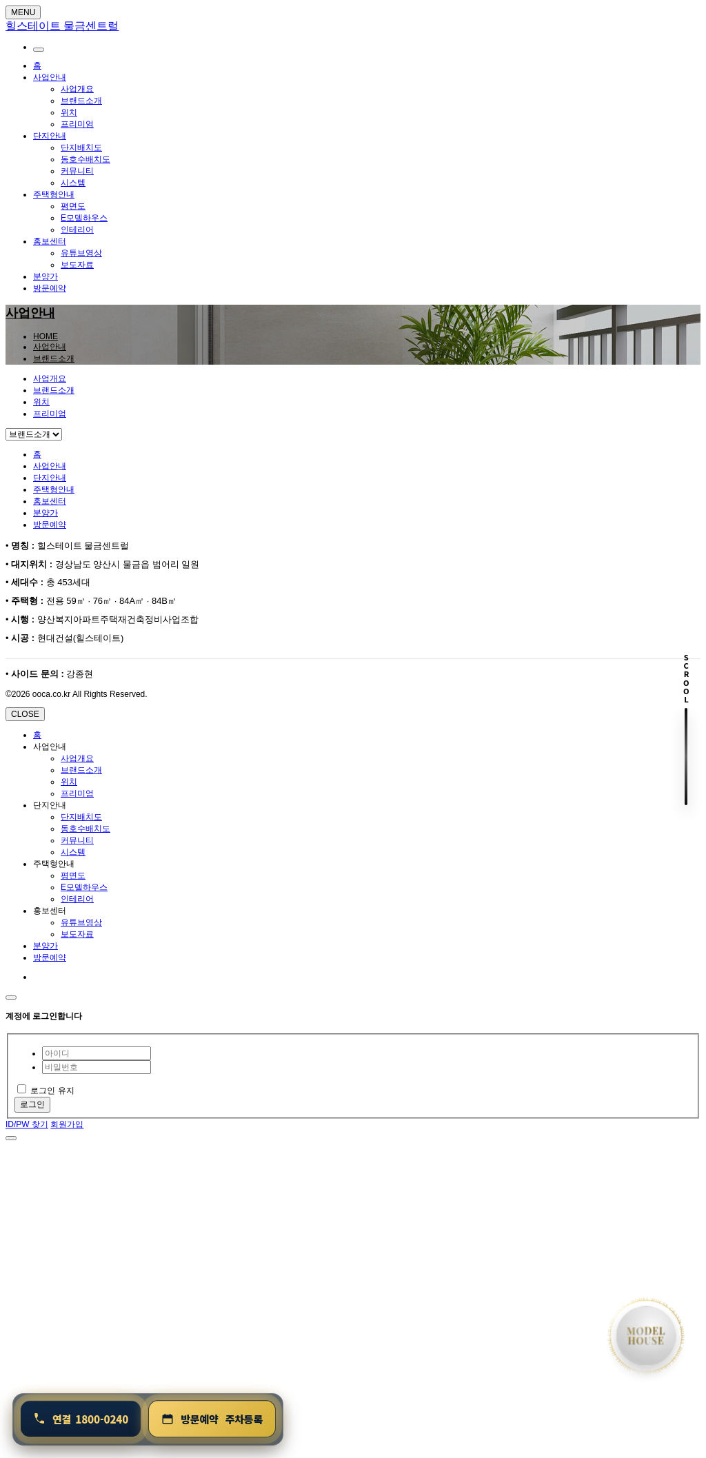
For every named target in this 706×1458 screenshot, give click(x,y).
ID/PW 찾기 (27, 1124)
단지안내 (49, 136)
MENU (23, 12)
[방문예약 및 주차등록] (212, 1419)
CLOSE (25, 714)
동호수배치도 (85, 159)
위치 (69, 112)
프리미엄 (77, 124)
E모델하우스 (84, 218)
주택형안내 (53, 194)
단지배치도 (81, 147)
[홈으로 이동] (646, 1336)
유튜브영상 (81, 253)
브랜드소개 (81, 100)
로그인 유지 (45, 1090)
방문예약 (49, 288)
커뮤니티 (77, 171)
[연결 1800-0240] (80, 1419)
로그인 (32, 1104)
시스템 (73, 183)
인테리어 (77, 229)
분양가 (45, 276)
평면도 (73, 206)
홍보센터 (49, 241)
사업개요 (77, 89)
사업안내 (49, 77)
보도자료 (77, 265)
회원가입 (66, 1124)
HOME (45, 336)
